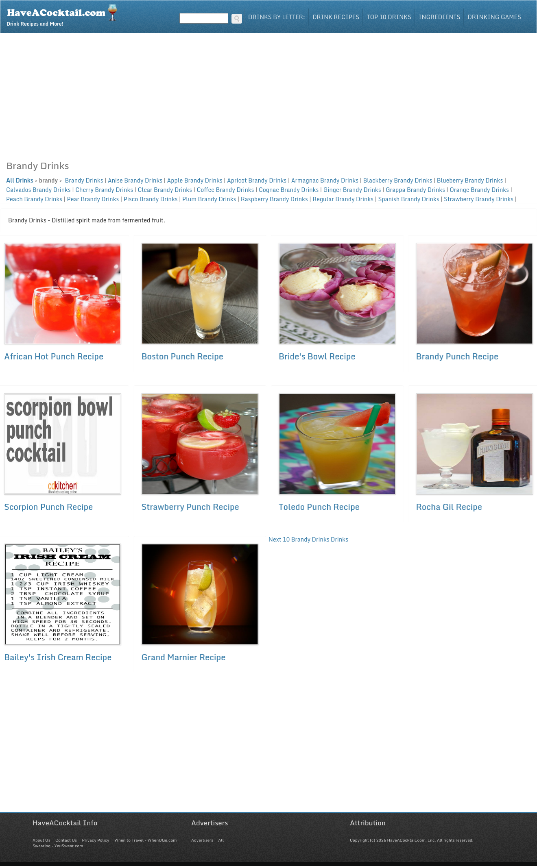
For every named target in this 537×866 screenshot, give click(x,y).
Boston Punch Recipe (182, 356)
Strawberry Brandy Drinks (478, 199)
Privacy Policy (95, 840)
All (221, 840)
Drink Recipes (335, 17)
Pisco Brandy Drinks (151, 199)
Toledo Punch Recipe (318, 507)
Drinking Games (494, 17)
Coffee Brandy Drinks (225, 189)
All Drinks (19, 180)
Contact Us (66, 840)
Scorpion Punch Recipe (48, 507)
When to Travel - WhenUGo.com (145, 840)
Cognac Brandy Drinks (289, 189)
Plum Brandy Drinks (209, 199)
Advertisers (202, 840)
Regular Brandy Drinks (342, 199)
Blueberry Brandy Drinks (470, 180)
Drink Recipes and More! (64, 14)
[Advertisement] (268, 94)
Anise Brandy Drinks (135, 180)
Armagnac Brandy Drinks (324, 180)
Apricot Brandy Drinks (256, 180)
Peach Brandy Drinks (34, 199)
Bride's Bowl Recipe (316, 356)
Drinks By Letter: (276, 17)
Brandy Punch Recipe (456, 356)
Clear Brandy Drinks (165, 189)
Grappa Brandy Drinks (415, 189)
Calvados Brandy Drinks (38, 189)
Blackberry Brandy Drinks (397, 180)
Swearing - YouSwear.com (58, 845)
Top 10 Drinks (389, 17)
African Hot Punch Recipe (53, 356)
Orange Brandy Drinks (479, 189)
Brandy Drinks (83, 180)
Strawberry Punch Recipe (189, 507)
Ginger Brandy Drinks (352, 189)
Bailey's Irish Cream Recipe (57, 657)
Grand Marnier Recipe (183, 657)
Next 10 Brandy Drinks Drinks (307, 539)
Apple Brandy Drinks (195, 180)
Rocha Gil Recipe (448, 507)
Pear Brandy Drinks (93, 199)
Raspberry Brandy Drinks (274, 199)
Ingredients (440, 17)
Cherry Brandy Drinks (104, 189)
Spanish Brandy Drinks (408, 199)
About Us (41, 840)
